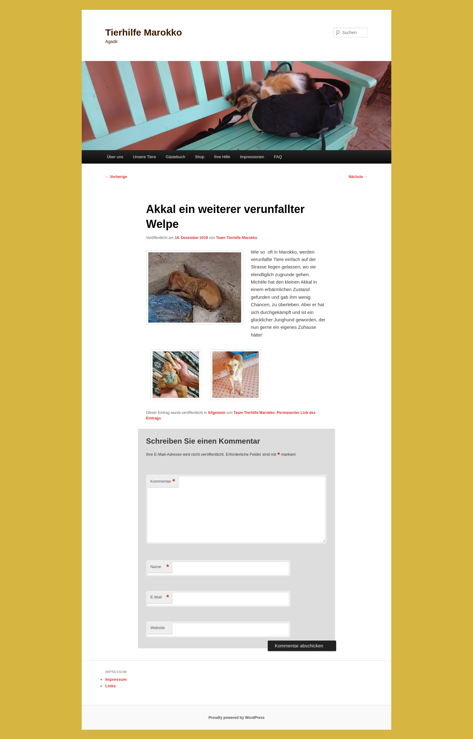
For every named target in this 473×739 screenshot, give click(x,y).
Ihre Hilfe (222, 156)
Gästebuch (175, 156)
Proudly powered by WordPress (236, 717)
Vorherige (116, 177)
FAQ (278, 156)
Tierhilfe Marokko (143, 32)
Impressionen (252, 156)
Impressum (116, 679)
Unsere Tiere (144, 156)
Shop (199, 156)
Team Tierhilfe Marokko (236, 238)
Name (159, 567)
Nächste (358, 177)
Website (157, 627)
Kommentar (162, 481)
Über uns (115, 156)
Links (110, 686)
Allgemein (216, 413)
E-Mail (159, 597)
